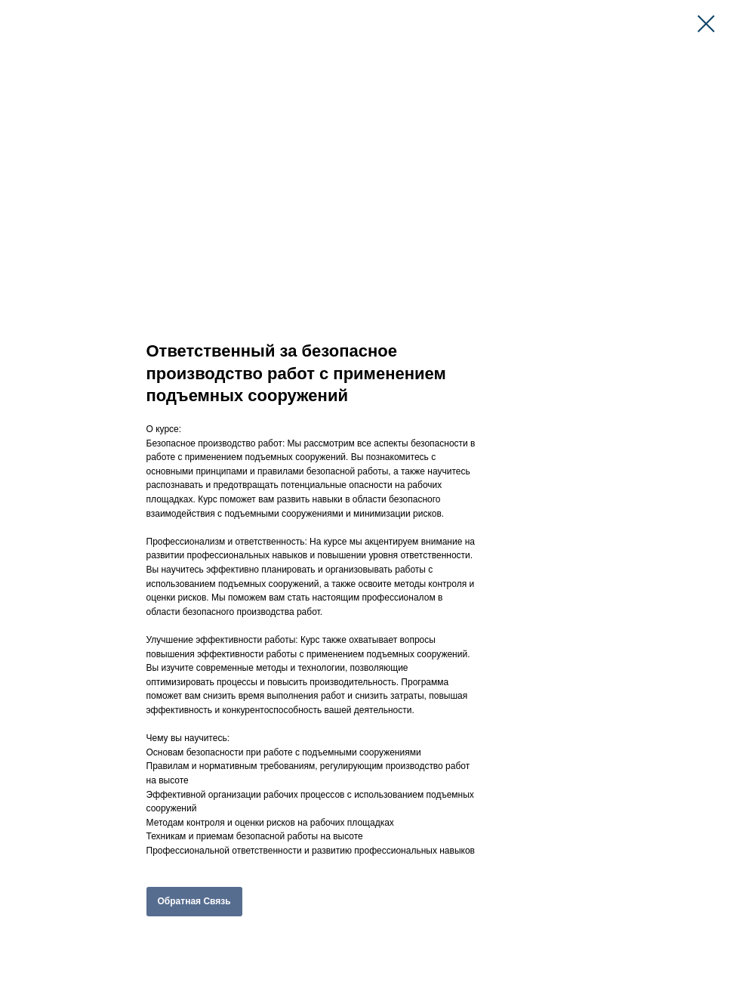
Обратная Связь (194, 901)
